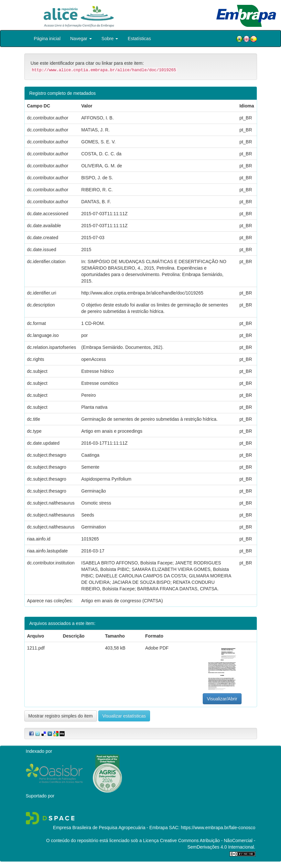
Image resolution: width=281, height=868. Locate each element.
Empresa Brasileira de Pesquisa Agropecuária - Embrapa (110, 827)
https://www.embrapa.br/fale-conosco (218, 827)
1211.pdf (36, 648)
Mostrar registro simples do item (60, 715)
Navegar (81, 38)
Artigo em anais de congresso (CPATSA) (122, 600)
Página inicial (47, 38)
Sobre (110, 38)
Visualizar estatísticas (124, 715)
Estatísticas (139, 38)
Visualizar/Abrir (222, 698)
